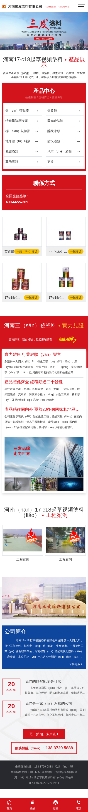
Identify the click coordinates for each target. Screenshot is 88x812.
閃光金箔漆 (63, 121)
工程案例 (22, 559)
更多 (63, 162)
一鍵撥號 (75, 251)
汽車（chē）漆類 (63, 151)
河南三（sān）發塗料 (44, 325)
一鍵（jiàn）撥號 (27, 251)
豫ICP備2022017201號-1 (44, 783)
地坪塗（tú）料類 (21, 141)
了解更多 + (75, 664)
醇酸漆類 (63, 131)
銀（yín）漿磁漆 (21, 111)
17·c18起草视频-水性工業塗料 (14, 297)
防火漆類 (63, 141)
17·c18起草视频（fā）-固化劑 (58, 297)
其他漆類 (21, 162)
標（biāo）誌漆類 (21, 131)
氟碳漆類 (21, 151)
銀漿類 (63, 111)
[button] (36, 43)
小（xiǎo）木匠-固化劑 (58, 251)
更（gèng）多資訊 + (43, 734)
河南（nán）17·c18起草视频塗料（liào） (44, 512)
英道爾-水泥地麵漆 (14, 251)
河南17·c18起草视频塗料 (44, 62)
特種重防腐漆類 (21, 121)
